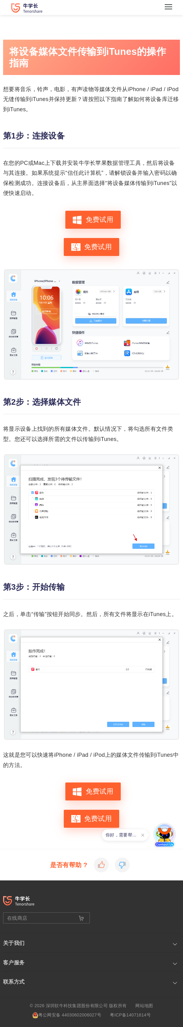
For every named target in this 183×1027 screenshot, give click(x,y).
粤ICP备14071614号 (130, 1014)
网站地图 (144, 1005)
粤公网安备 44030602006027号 (66, 1014)
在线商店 (41, 918)
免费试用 (93, 219)
